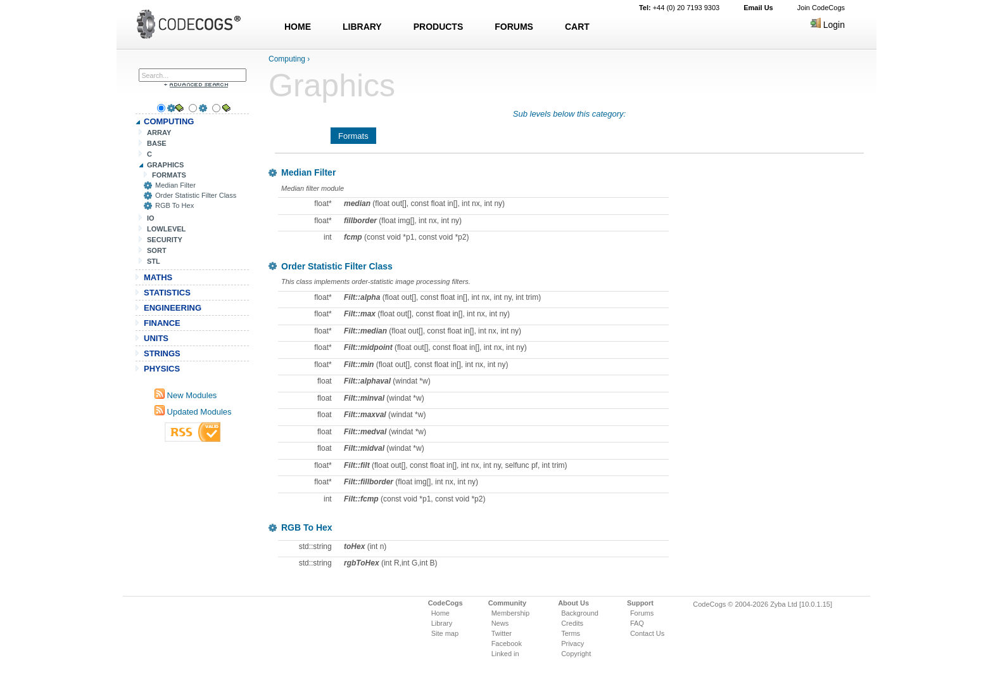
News (500, 623)
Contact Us (647, 633)
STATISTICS (167, 292)
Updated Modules (193, 412)
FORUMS (514, 27)
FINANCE (162, 323)
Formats (353, 136)
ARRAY (159, 132)
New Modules (186, 395)
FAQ (637, 623)
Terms (570, 633)
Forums (642, 613)
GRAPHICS (165, 165)
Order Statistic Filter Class (195, 195)
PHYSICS (162, 368)
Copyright (576, 653)
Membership (510, 613)
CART (577, 27)
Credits (572, 623)
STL (153, 261)
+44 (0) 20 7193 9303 (679, 7)
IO (151, 218)
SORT (157, 250)
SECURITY (164, 239)
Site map (445, 633)
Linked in (505, 653)
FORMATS (169, 175)
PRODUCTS (439, 27)
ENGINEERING (172, 308)
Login (828, 25)
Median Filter (175, 185)
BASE (157, 143)
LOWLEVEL (166, 229)
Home (440, 613)
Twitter (501, 633)
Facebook (506, 643)
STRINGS (162, 353)
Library (442, 623)
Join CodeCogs (821, 7)
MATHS (158, 277)
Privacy (572, 643)
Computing (287, 59)
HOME (297, 27)
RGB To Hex (174, 205)
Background (579, 613)
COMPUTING (169, 121)
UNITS (156, 338)
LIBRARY (362, 27)
